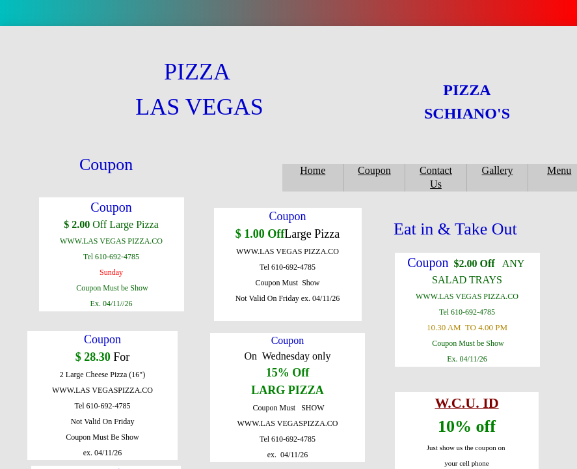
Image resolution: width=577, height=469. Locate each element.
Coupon (374, 170)
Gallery (497, 170)
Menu (559, 170)
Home (312, 170)
